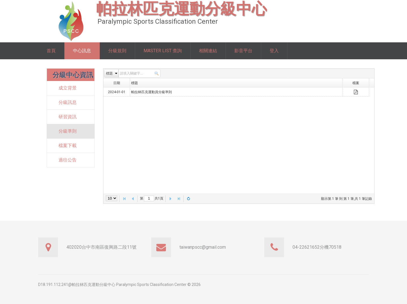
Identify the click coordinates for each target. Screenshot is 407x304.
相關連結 (208, 50)
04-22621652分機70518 (317, 247)
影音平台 (243, 50)
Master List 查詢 (163, 50)
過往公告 (68, 160)
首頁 (51, 50)
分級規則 (117, 50)
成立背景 (68, 88)
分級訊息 (68, 102)
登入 (274, 50)
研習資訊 (68, 116)
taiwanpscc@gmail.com (202, 247)
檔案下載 (68, 145)
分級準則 (68, 131)
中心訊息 (82, 50)
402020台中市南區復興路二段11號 (101, 247)
